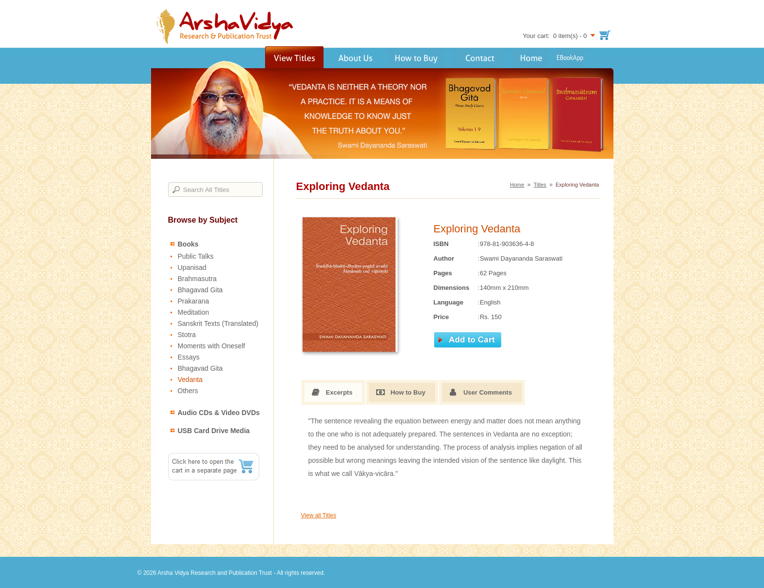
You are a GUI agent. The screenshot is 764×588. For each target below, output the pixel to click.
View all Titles (318, 515)
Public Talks (196, 256)
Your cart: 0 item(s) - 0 (555, 35)
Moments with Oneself (212, 346)
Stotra (187, 335)
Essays (189, 357)
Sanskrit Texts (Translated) (218, 323)
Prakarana (194, 301)
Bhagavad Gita (200, 290)
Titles (540, 185)
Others (188, 391)
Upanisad (192, 267)
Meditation (194, 312)
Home (517, 185)
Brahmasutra (197, 279)
